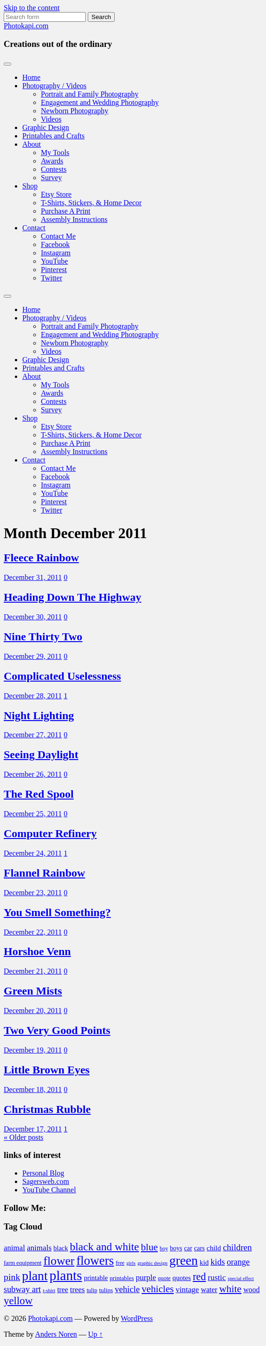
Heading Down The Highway (72, 597)
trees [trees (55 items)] (77, 1289)
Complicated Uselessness (62, 676)
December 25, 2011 (33, 814)
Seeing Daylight (41, 754)
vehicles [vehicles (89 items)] (158, 1288)
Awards (52, 161)
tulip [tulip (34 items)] (92, 1290)
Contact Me (58, 236)
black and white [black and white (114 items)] (104, 1247)
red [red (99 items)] (199, 1276)
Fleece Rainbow (41, 558)
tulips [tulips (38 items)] (106, 1290)
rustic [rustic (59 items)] (217, 1277)
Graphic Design (45, 127)
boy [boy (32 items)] (164, 1248)
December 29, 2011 (33, 656)
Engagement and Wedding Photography (100, 102)
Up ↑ (95, 1334)
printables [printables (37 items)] (122, 1277)
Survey (51, 178)
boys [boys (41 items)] (176, 1248)
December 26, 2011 (33, 774)
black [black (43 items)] (60, 1248)
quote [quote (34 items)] (164, 1278)
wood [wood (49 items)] (251, 1290)
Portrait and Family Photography (89, 94)
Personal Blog (43, 1173)
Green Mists (33, 991)
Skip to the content (31, 8)
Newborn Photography (74, 111)
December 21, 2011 (33, 971)
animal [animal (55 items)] (14, 1247)
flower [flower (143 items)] (58, 1261)
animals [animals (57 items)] (39, 1247)
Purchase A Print (66, 211)
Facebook (55, 244)
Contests (53, 169)
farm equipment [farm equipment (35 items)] (22, 1263)
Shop (30, 186)
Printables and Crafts (53, 136)
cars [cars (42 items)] (199, 1248)
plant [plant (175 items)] (34, 1275)
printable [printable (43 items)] (96, 1277)
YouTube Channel (49, 1190)
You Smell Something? (57, 912)
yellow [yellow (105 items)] (18, 1301)
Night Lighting (39, 715)
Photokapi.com (26, 26)
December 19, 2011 (33, 1050)
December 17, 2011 (33, 1129)
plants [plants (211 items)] (66, 1275)
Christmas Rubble (47, 1109)
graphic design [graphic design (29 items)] (152, 1263)
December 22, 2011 (33, 932)
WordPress (137, 1318)
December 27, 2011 (33, 735)
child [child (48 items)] (214, 1248)
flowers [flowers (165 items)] (95, 1261)
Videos (51, 119)
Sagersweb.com (45, 1181)
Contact (33, 228)
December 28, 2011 (33, 696)
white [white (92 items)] (230, 1288)
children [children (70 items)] (237, 1247)
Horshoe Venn (37, 951)
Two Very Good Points (57, 1030)
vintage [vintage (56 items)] (187, 1289)
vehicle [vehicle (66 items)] (127, 1289)
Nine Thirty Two (43, 637)
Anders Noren (56, 1334)
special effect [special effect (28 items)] (241, 1278)
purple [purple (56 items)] (146, 1277)
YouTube (54, 261)
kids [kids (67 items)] (217, 1262)
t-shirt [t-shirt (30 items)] (49, 1290)
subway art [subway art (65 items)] (22, 1289)
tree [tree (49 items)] (62, 1290)
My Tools (55, 152)
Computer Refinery (50, 833)
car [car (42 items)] (188, 1248)
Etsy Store (56, 194)
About (31, 144)
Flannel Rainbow (44, 873)
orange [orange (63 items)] (238, 1262)
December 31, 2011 (33, 577)
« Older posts (23, 1137)
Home (31, 77)
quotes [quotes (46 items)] (182, 1277)
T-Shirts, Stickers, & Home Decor (91, 203)
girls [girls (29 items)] (131, 1263)
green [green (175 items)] (183, 1260)
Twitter (51, 278)
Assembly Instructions (74, 219)
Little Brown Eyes (47, 1070)
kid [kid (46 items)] (204, 1262)
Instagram (56, 253)
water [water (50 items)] (209, 1290)
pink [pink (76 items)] (12, 1277)
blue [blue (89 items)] (149, 1247)
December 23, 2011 (33, 893)
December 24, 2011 (33, 853)
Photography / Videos (54, 86)
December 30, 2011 (33, 617)
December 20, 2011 (33, 1010)
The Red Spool (39, 794)
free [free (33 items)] (120, 1263)
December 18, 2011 (33, 1089)
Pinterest (54, 269)
